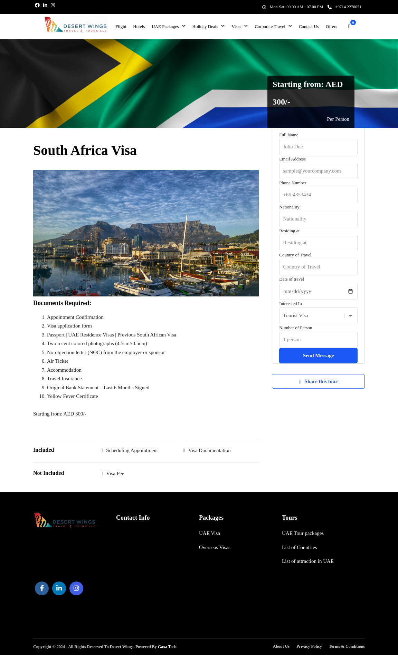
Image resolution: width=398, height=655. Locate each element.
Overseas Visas (214, 547)
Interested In (318, 309)
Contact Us (309, 26)
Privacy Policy (309, 646)
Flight (120, 26)
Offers (331, 26)
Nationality (318, 213)
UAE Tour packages (303, 533)
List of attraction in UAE (308, 561)
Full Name (318, 140)
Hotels (139, 26)
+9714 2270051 (344, 6)
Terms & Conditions (347, 646)
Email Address (318, 165)
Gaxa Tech (167, 646)
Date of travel (318, 285)
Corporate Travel (270, 26)
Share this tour (318, 381)
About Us (281, 646)
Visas (236, 26)
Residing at (318, 236)
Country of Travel (318, 261)
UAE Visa (209, 533)
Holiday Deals (205, 26)
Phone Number (318, 188)
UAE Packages (165, 26)
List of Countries (299, 547)
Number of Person (318, 333)
